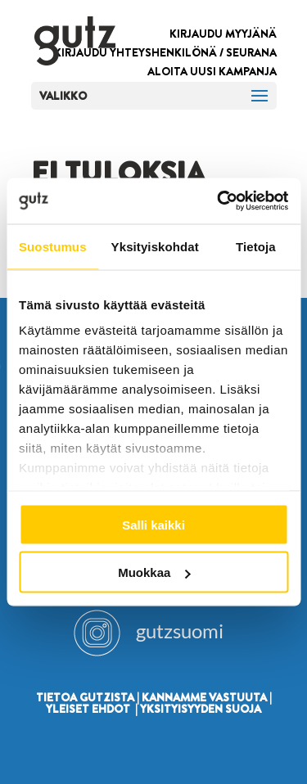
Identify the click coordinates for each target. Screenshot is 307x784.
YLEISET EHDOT (88, 709)
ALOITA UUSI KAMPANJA (212, 71)
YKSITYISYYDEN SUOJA (200, 709)
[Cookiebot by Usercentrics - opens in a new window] (218, 201)
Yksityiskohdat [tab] (155, 246)
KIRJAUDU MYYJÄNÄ (223, 33)
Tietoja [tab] (256, 246)
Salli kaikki (153, 524)
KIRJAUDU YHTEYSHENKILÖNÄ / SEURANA (165, 52)
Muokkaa (154, 572)
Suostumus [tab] (53, 246)
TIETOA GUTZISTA (85, 697)
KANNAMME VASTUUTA (204, 697)
